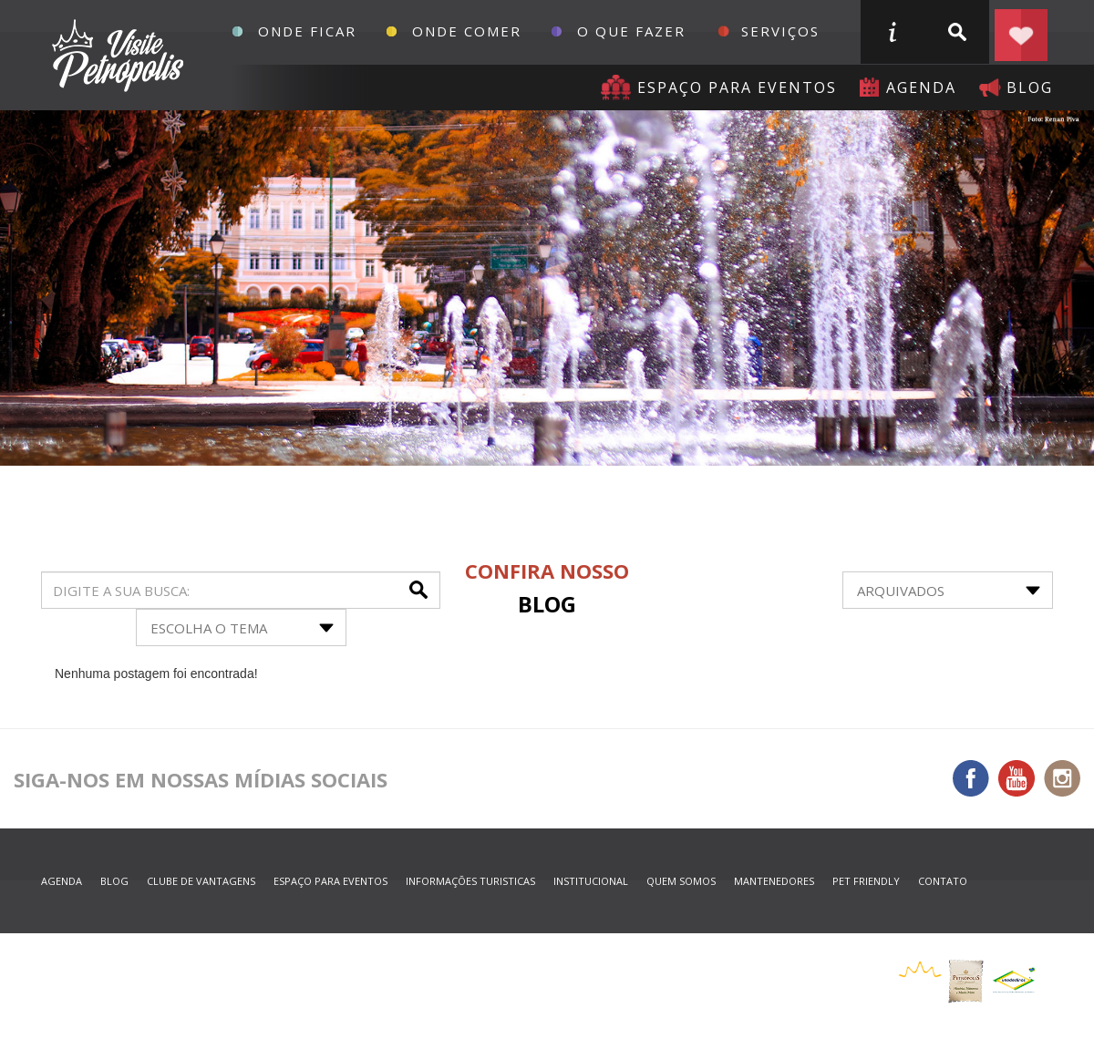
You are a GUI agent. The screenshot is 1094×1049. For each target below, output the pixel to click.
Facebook (971, 778)
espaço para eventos (330, 881)
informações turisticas (892, 32)
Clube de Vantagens (201, 881)
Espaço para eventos (737, 87)
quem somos (681, 881)
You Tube (1016, 778)
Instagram (1062, 778)
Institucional (590, 881)
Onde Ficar (307, 31)
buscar (956, 32)
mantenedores (774, 881)
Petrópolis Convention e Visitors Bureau (115, 55)
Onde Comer (466, 31)
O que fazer (631, 31)
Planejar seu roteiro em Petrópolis (1021, 32)
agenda (921, 87)
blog (1029, 87)
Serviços (780, 31)
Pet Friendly (866, 881)
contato (942, 881)
